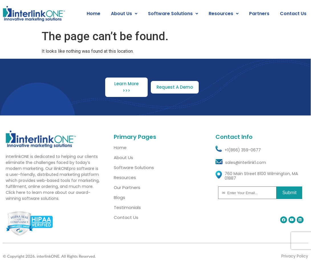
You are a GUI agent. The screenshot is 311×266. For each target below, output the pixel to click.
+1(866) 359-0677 (243, 150)
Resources (224, 13)
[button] (124, 13)
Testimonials (127, 207)
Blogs (119, 197)
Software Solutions (173, 13)
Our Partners (127, 187)
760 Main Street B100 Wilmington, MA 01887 (261, 176)
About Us (124, 13)
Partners (259, 13)
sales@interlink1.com (245, 162)
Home (93, 13)
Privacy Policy (294, 256)
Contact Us (293, 13)
